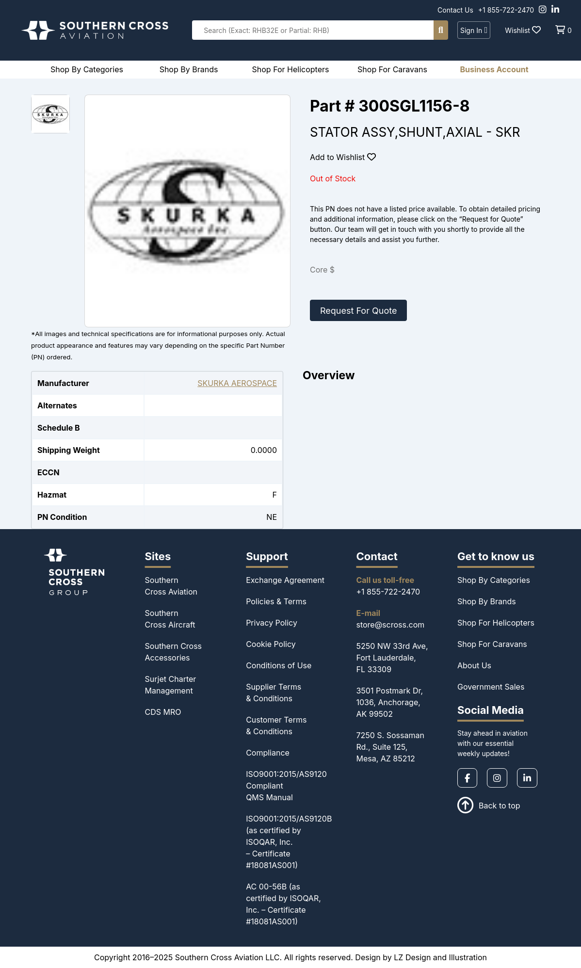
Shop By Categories (493, 580)
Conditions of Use (278, 665)
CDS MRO (163, 712)
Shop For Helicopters (495, 623)
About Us (474, 665)
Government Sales (490, 687)
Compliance (268, 753)
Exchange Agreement (285, 580)
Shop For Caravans (492, 644)
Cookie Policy (271, 644)
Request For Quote (358, 311)
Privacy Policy (271, 623)
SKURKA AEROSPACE (237, 383)
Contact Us (455, 10)
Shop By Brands (486, 601)
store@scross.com (390, 624)
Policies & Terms (276, 601)
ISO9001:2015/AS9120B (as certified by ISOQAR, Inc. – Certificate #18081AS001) (289, 842)
